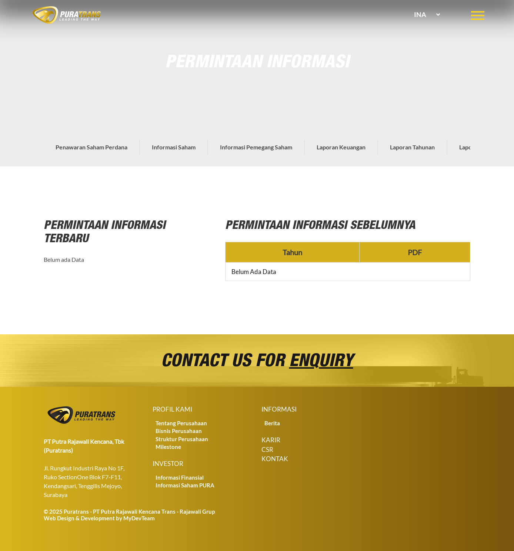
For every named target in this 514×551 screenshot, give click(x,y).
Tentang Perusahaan (181, 423)
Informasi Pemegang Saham (256, 147)
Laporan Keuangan (341, 147)
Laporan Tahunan (412, 147)
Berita (272, 423)
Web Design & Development (79, 518)
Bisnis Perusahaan (179, 430)
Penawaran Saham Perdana (91, 147)
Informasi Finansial (180, 477)
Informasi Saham (174, 147)
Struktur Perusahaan (182, 439)
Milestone (168, 446)
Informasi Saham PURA (185, 485)
